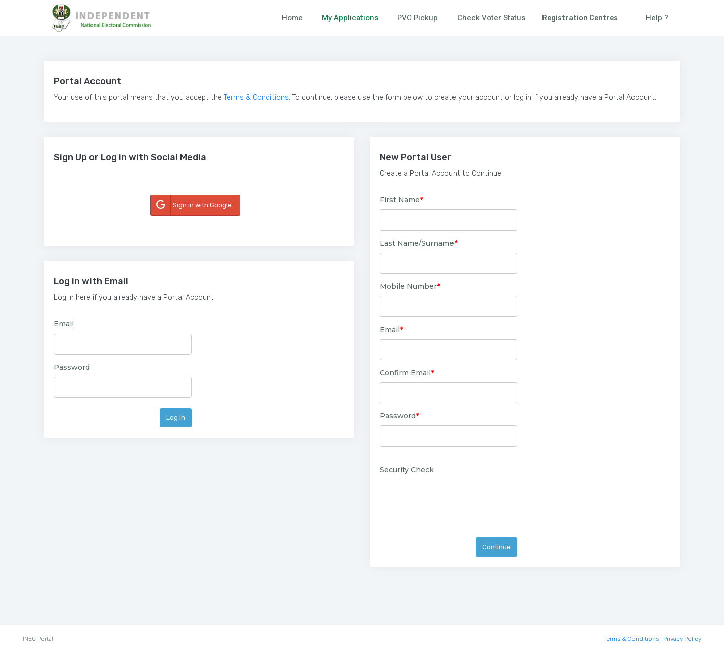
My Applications (350, 17)
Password (72, 367)
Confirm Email (407, 372)
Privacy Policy (682, 638)
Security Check (407, 469)
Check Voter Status (491, 17)
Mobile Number (410, 286)
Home (292, 17)
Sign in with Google (191, 205)
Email (64, 324)
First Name (401, 199)
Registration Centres (580, 18)
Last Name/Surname (418, 243)
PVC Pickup (417, 17)
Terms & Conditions (256, 97)
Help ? (657, 17)
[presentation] (456, 498)
